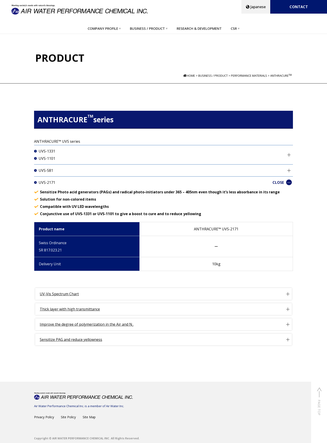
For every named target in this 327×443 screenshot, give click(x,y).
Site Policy (68, 417)
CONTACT (299, 6)
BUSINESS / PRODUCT (147, 28)
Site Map (89, 417)
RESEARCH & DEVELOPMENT (199, 28)
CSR (234, 28)
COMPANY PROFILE (103, 28)
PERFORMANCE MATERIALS (249, 76)
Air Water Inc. (115, 406)
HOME (191, 76)
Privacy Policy (44, 417)
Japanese (256, 6)
